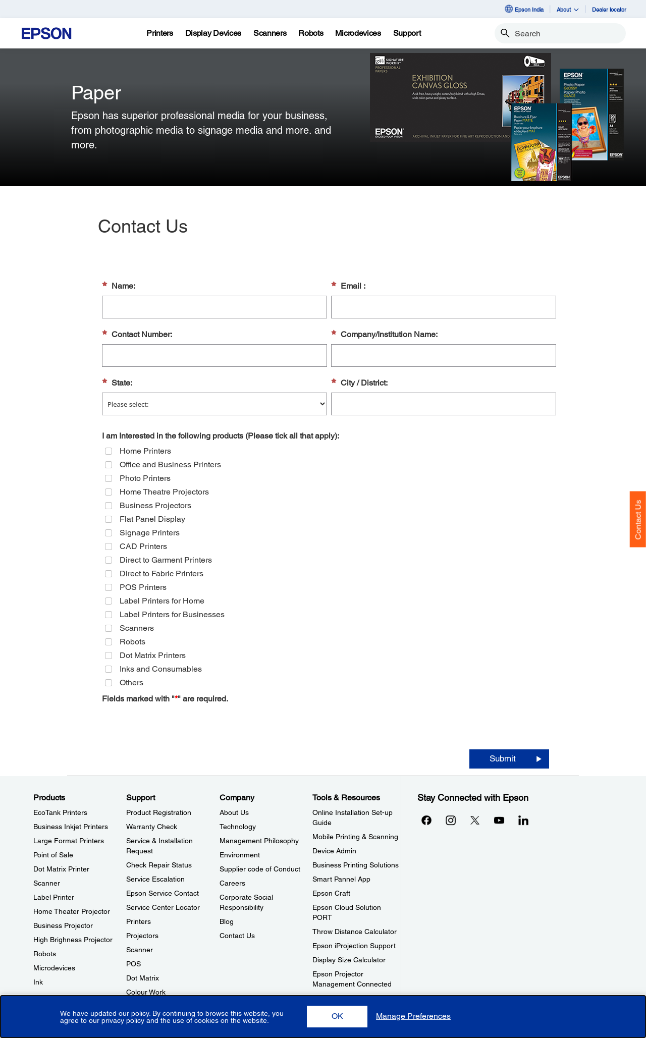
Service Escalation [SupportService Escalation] (155, 879)
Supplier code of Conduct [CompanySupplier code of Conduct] (260, 869)
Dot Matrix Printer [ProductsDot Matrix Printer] (61, 869)
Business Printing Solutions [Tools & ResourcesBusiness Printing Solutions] (355, 865)
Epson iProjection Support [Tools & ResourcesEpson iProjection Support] (354, 946)
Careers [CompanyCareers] (232, 883)
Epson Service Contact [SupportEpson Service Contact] (162, 893)
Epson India (524, 9)
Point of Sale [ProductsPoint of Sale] (53, 855)
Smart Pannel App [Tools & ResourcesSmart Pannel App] (341, 879)
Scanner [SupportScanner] (139, 950)
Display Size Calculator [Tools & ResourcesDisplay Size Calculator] (349, 960)
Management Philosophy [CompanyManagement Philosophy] (259, 841)
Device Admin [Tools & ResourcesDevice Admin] (334, 851)
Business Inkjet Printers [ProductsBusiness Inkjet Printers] (70, 827)
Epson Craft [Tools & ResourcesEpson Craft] (331, 893)
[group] (329, 566)
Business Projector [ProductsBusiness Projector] (63, 925)
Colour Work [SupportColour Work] (146, 992)
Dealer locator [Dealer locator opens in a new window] (609, 9)
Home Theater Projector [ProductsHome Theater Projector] (71, 911)
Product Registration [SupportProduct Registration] (158, 812)
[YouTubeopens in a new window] (499, 820)
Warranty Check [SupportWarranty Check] (151, 827)
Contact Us (638, 519)
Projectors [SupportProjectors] (142, 936)
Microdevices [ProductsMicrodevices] (54, 968)
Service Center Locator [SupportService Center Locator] (163, 907)
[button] (337, 1016)
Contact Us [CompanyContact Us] (237, 936)
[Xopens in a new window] (475, 820)
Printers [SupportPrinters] (138, 921)
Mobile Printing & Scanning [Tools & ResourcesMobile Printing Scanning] (355, 837)
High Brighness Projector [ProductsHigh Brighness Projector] (73, 940)
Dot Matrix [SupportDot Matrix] (142, 978)
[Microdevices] (358, 33)
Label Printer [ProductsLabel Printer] (53, 897)
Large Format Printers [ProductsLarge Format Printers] (68, 841)
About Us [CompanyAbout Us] (234, 812)
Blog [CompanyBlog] (227, 921)
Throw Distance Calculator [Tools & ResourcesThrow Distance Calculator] (354, 931)
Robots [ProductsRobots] (44, 954)
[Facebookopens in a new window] (426, 820)
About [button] (568, 9)
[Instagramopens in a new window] (451, 820)
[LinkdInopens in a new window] (523, 820)
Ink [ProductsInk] (38, 982)
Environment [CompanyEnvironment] (240, 855)
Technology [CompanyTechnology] (238, 827)
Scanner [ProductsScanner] (46, 883)
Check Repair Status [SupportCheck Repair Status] (159, 865)
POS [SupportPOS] (133, 964)
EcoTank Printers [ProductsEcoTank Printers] (60, 812)
